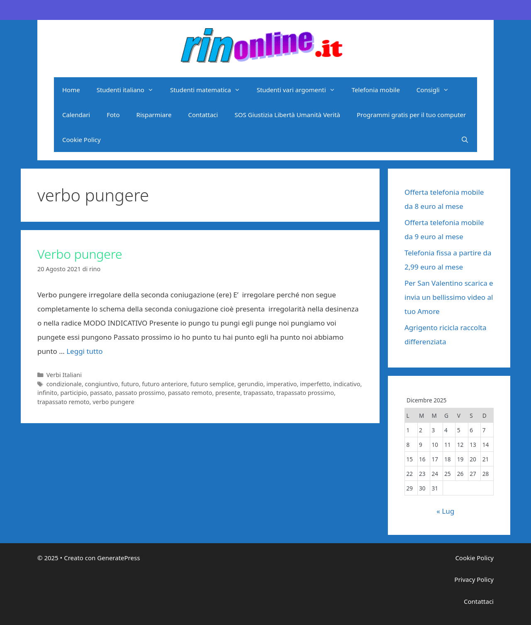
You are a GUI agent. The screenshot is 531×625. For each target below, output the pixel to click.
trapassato (258, 393)
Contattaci (203, 114)
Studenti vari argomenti (300, 89)
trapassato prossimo (305, 393)
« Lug (445, 511)
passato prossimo (140, 393)
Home (71, 90)
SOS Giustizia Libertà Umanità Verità (287, 114)
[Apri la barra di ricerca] (465, 139)
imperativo (281, 384)
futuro (130, 384)
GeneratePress (118, 558)
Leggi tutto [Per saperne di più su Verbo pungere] (84, 351)
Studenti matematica (209, 89)
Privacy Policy (474, 579)
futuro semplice (212, 384)
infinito (47, 393)
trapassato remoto (63, 402)
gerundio (250, 384)
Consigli (437, 89)
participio (74, 393)
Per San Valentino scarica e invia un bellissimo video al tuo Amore (448, 297)
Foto (113, 114)
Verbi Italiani (64, 375)
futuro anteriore (164, 384)
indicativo (346, 384)
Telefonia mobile (376, 90)
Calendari (76, 114)
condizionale (64, 384)
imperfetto (315, 384)
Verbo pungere (79, 253)
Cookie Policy (81, 139)
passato (101, 393)
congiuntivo (101, 384)
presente (227, 393)
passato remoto (190, 393)
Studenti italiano (129, 89)
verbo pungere (113, 402)
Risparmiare (154, 114)
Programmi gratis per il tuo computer (411, 114)
